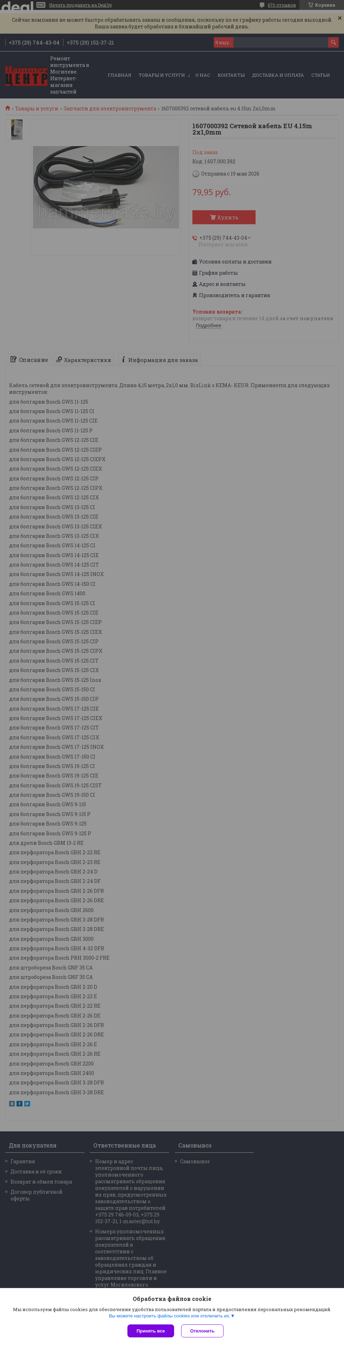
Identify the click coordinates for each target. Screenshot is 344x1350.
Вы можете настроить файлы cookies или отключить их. (169, 1315)
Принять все (151, 1331)
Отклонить (202, 1331)
